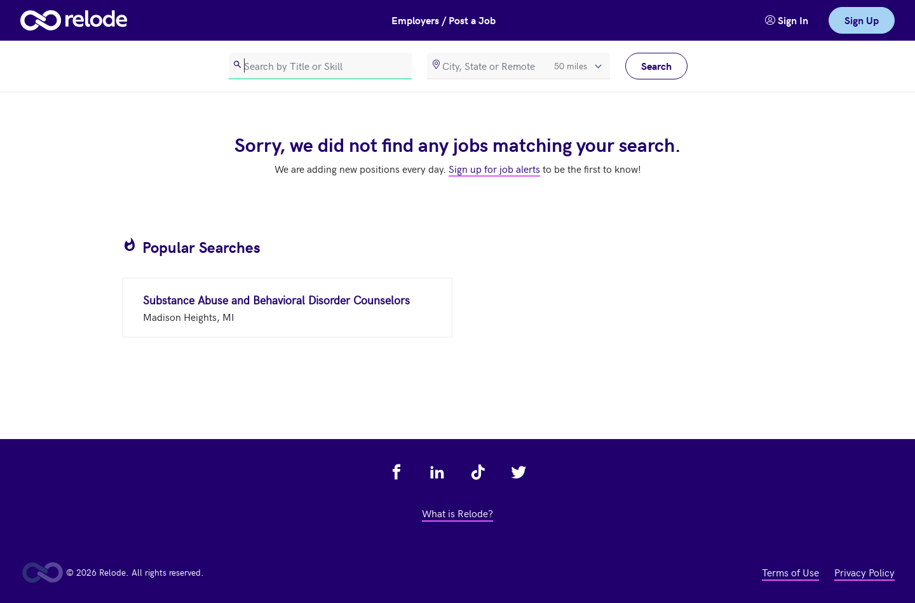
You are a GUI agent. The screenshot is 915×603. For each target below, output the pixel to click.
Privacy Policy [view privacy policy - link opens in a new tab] (864, 572)
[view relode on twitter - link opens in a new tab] (518, 472)
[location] (518, 66)
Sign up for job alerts (494, 168)
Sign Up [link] (861, 20)
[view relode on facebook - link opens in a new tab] (396, 472)
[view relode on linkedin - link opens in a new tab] (437, 472)
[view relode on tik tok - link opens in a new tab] (478, 472)
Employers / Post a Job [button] (443, 20)
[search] (320, 66)
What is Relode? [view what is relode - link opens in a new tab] (457, 513)
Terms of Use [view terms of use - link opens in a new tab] (790, 572)
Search (656, 65)
